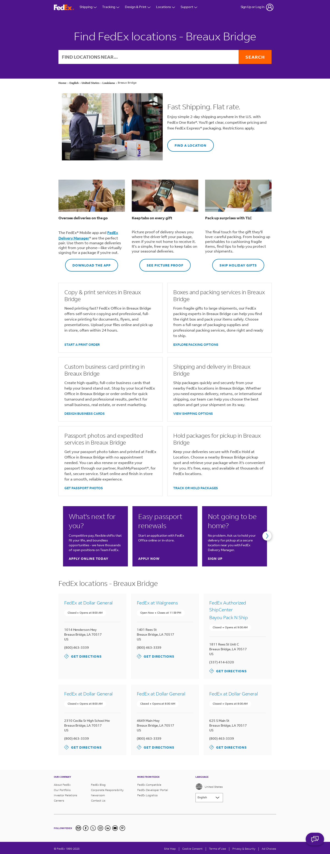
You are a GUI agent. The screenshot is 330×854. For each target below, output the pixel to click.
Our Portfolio (62, 790)
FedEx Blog (98, 784)
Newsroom (98, 795)
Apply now (149, 558)
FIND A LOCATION (186, 143)
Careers (59, 800)
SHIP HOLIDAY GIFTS (234, 263)
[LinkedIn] (107, 828)
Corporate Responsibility (107, 790)
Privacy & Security (243, 848)
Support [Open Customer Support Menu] (189, 7)
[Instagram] (100, 828)
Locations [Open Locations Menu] (165, 7)
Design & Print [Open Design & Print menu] (138, 7)
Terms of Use (217, 848)
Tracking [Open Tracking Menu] (110, 7)
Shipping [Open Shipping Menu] (88, 7)
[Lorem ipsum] (209, 797)
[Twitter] (93, 828)
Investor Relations (65, 795)
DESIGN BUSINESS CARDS (84, 413)
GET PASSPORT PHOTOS (83, 488)
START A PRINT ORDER (82, 344)
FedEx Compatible (149, 784)
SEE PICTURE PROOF (161, 263)
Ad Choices (269, 848)
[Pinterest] (122, 828)
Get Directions (83, 656)
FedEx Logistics (147, 795)
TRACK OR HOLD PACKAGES (195, 488)
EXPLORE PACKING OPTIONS (195, 344)
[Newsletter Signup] (78, 828)
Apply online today (88, 558)
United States (209, 786)
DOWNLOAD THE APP (88, 263)
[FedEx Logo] (64, 7)
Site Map (170, 848)
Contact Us (98, 800)
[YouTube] (115, 828)
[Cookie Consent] (192, 848)
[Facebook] (85, 828)
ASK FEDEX (315, 841)
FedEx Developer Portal (152, 790)
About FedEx (62, 784)
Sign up (215, 558)
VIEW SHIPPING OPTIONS (193, 413)
